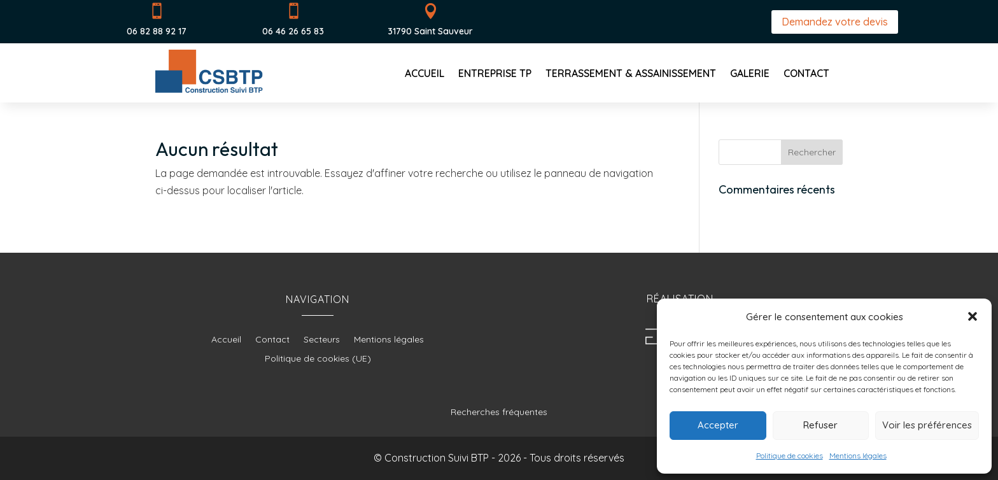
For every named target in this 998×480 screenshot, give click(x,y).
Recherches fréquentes (499, 412)
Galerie (750, 74)
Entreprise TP (494, 74)
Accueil (424, 74)
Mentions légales (858, 455)
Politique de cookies (789, 455)
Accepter (718, 425)
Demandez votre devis (835, 21)
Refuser (820, 425)
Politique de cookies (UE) (318, 359)
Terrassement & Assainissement (630, 74)
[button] (972, 316)
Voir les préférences (927, 425)
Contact (806, 74)
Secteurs (322, 340)
